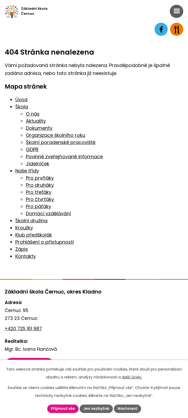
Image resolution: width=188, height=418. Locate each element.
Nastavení (127, 408)
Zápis (21, 249)
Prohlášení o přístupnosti (44, 242)
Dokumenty (39, 128)
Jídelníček (37, 163)
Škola (21, 106)
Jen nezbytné (96, 408)
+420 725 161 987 (23, 328)
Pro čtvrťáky (40, 199)
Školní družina (31, 220)
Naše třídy (27, 170)
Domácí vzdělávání (48, 213)
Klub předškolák (33, 235)
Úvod (21, 99)
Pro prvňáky (40, 178)
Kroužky (24, 227)
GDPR (32, 149)
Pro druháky (40, 185)
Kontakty (25, 256)
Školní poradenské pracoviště (60, 142)
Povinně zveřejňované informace (64, 156)
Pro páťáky (38, 206)
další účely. (132, 377)
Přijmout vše (63, 408)
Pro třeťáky (38, 192)
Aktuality (36, 121)
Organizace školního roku (55, 135)
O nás (33, 113)
